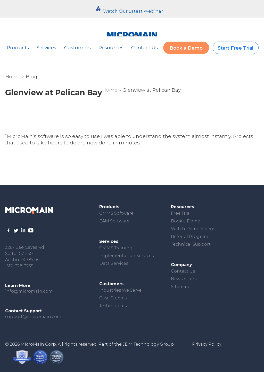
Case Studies (113, 298)
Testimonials (113, 305)
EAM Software (114, 221)
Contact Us (144, 48)
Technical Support (191, 244)
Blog (31, 77)
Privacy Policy (206, 344)
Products (18, 48)
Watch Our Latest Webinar (133, 11)
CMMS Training (116, 247)
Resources (110, 48)
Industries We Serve (120, 290)
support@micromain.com (33, 316)
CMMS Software (116, 213)
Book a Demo (186, 48)
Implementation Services (126, 255)
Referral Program (189, 236)
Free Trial (181, 213)
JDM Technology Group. (149, 344)
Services (46, 48)
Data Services (113, 263)
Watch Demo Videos (193, 228)
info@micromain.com (29, 291)
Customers (77, 48)
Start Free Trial (235, 48)
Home (13, 77)
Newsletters (183, 278)
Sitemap (180, 286)
